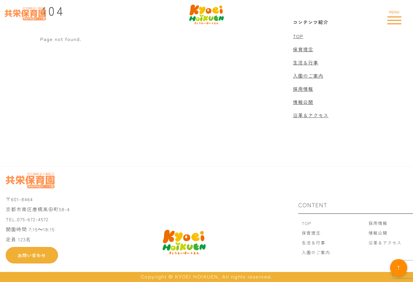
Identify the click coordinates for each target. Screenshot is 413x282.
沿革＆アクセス (311, 115)
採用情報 (303, 88)
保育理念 (303, 49)
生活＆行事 (305, 62)
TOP (298, 36)
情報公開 (303, 102)
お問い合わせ (31, 255)
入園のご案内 (308, 75)
